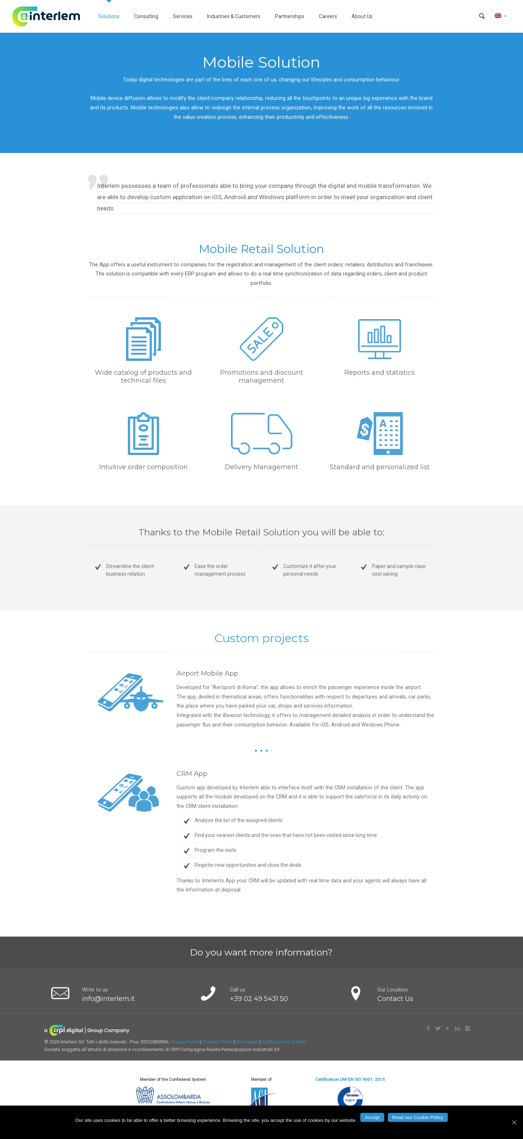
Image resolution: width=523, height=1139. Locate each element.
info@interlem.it (108, 999)
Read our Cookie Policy (417, 1117)
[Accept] (514, 1122)
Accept (372, 1117)
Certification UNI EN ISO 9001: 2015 (350, 1079)
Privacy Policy (185, 1042)
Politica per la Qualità (283, 1042)
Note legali (247, 1042)
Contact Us (395, 999)
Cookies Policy (217, 1042)
